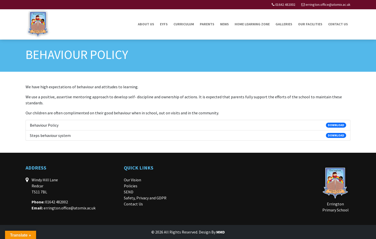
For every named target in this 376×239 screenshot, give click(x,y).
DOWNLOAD (336, 125)
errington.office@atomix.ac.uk (328, 4)
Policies (130, 185)
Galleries (283, 24)
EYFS (164, 24)
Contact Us (338, 24)
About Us (146, 24)
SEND (128, 191)
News (224, 24)
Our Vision (132, 179)
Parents (207, 24)
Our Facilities (310, 24)
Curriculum (183, 24)
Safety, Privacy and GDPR (145, 197)
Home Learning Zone (252, 24)
